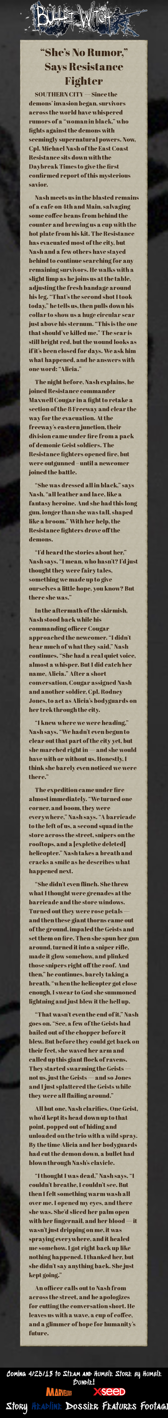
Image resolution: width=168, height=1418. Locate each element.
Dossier (82, 1407)
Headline (47, 1407)
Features (119, 1407)
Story (17, 1407)
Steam (71, 1374)
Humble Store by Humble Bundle (117, 1378)
